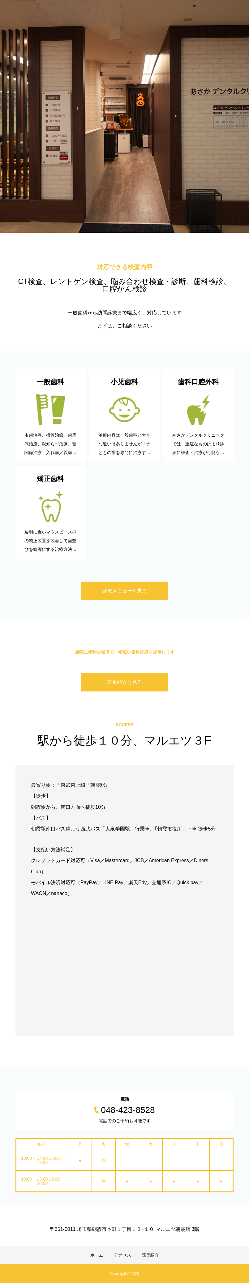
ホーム (96, 1255)
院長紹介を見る (124, 682)
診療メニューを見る (124, 590)
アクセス (122, 1255)
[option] (124, 116)
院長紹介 (150, 1255)
